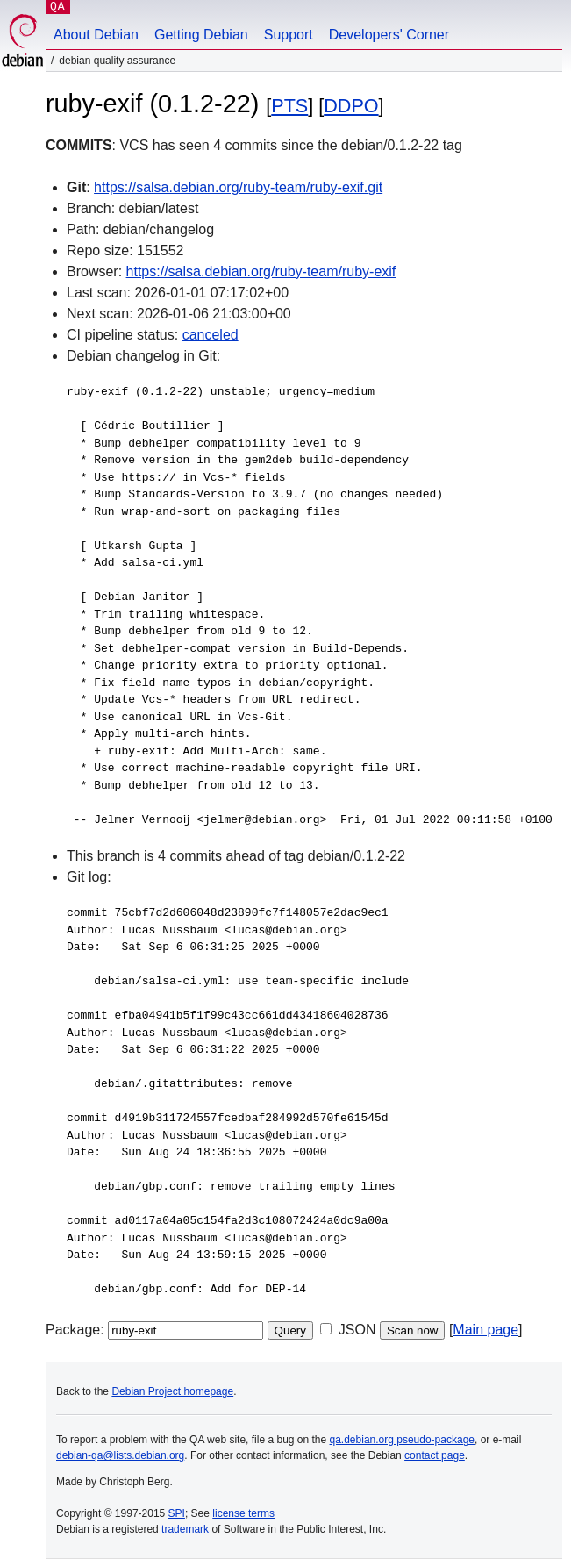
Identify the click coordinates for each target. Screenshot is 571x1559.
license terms (243, 1513)
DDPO (351, 106)
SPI (176, 1513)
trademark (185, 1529)
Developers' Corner (389, 34)
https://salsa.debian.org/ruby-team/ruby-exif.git (238, 187)
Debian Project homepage (172, 1391)
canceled (210, 334)
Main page (485, 1329)
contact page (434, 1455)
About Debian (96, 34)
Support (288, 34)
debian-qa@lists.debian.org (120, 1455)
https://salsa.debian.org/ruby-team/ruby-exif (261, 271)
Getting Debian (201, 34)
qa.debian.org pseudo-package (402, 1440)
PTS (289, 106)
